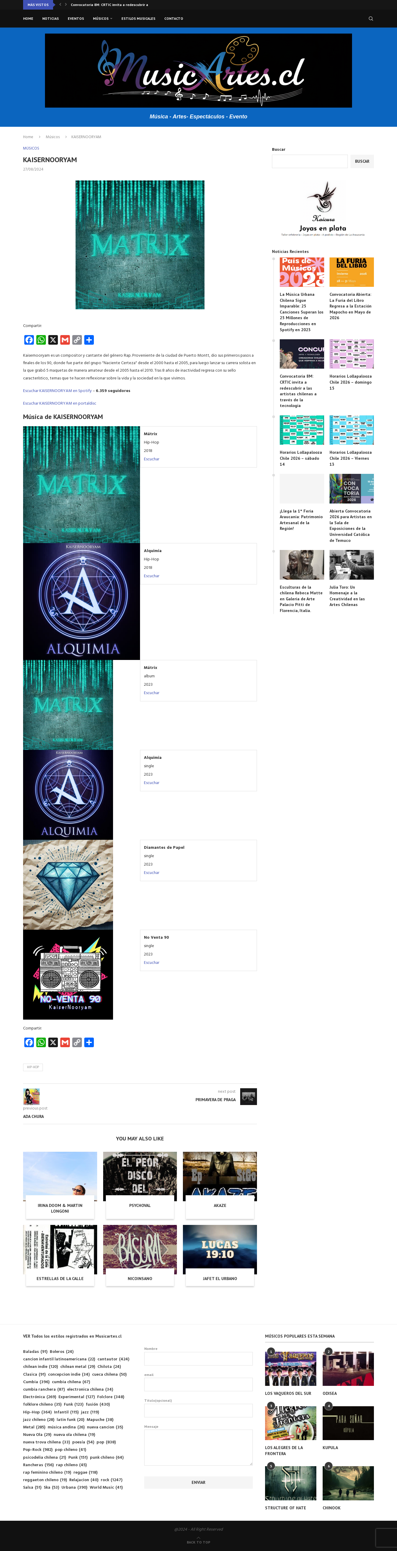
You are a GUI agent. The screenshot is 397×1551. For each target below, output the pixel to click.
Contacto (173, 18)
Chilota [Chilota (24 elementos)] (109, 1367)
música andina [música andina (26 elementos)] (66, 1427)
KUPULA (330, 1447)
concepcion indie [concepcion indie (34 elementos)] (69, 1374)
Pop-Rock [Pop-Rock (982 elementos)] (37, 1450)
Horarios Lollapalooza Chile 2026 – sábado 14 (301, 458)
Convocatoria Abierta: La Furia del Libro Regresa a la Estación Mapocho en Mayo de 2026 (351, 306)
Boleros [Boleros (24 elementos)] (61, 1352)
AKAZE (220, 1205)
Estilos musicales (138, 18)
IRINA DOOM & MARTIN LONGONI (60, 1208)
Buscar (278, 149)
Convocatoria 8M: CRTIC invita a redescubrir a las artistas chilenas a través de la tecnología (298, 390)
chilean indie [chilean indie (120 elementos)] (40, 1367)
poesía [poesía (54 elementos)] (83, 1442)
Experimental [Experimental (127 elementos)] (76, 1397)
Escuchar (151, 459)
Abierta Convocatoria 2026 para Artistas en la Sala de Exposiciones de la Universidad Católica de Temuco (351, 525)
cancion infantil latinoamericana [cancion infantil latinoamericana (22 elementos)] (59, 1359)
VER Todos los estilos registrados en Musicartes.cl (72, 1336)
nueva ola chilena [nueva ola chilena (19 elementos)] (74, 1435)
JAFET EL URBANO (220, 1278)
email (198, 1382)
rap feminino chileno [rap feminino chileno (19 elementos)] (47, 1472)
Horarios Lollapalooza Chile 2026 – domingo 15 (351, 382)
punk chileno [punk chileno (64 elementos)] (107, 1457)
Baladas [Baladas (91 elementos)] (35, 1352)
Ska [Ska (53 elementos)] (51, 1487)
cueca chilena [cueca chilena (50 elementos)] (109, 1374)
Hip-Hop (33, 1067)
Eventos (76, 18)
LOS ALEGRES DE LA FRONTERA (284, 1450)
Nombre (198, 1355)
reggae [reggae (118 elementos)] (85, 1472)
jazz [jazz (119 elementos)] (90, 1412)
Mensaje (198, 1429)
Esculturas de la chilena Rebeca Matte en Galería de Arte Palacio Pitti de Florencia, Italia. (301, 598)
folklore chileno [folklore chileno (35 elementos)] (42, 1404)
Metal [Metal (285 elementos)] (34, 1427)
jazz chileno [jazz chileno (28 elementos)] (38, 1420)
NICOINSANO (140, 1278)
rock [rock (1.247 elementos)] (111, 1480)
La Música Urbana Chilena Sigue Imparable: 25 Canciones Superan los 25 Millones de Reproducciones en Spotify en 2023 (302, 312)
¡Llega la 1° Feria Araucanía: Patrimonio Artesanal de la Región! (301, 519)
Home (28, 18)
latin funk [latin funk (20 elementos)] (70, 1420)
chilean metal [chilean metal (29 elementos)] (77, 1367)
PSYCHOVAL (140, 1205)
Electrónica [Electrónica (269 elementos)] (39, 1397)
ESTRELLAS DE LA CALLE (60, 1278)
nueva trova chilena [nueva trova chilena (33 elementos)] (46, 1442)
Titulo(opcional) (198, 1407)
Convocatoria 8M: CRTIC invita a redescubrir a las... (114, 4)
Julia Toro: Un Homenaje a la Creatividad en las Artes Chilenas (347, 596)
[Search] (371, 18)
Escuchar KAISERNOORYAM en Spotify (57, 391)
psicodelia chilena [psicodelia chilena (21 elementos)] (44, 1457)
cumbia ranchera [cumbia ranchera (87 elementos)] (44, 1389)
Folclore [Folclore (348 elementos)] (110, 1397)
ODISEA (330, 1393)
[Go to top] (198, 1542)
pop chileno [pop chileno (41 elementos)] (70, 1450)
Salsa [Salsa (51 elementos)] (32, 1487)
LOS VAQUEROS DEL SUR (288, 1393)
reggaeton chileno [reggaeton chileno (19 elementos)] (45, 1480)
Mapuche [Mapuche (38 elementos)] (100, 1420)
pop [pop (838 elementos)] (106, 1442)
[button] (60, 5)
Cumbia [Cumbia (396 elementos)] (36, 1382)
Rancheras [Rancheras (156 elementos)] (38, 1465)
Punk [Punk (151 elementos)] (78, 1457)
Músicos (101, 18)
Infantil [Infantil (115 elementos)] (66, 1412)
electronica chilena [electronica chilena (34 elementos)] (90, 1389)
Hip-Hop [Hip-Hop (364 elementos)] (37, 1412)
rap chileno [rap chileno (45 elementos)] (71, 1465)
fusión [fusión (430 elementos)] (98, 1404)
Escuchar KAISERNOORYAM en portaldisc (59, 403)
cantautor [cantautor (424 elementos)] (113, 1359)
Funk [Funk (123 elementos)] (73, 1404)
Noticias (50, 18)
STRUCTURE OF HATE (285, 1508)
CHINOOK (332, 1508)
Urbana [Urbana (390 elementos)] (74, 1487)
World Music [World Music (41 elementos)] (106, 1487)
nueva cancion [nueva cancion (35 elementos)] (105, 1427)
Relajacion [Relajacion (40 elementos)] (83, 1480)
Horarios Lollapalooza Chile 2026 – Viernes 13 (351, 458)
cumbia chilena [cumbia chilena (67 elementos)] (71, 1382)
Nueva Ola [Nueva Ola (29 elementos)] (37, 1435)
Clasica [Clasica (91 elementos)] (34, 1374)
